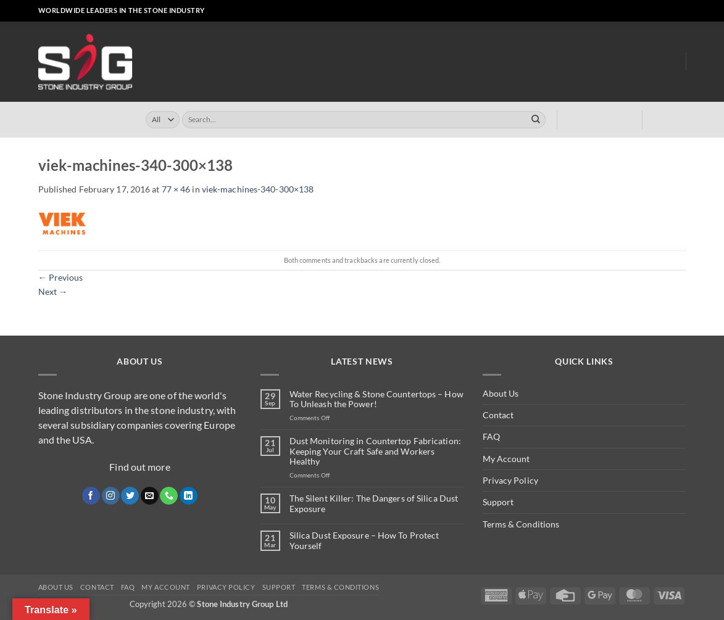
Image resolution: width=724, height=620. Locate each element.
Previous (60, 277)
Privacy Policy (510, 480)
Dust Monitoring (548, 62)
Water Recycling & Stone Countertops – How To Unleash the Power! (376, 399)
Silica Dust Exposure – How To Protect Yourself (364, 541)
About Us (622, 61)
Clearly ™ (478, 62)
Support (498, 502)
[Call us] (658, 11)
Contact (498, 415)
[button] (583, 11)
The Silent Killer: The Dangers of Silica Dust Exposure (374, 504)
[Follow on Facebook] (616, 11)
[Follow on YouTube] (680, 11)
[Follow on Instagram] (626, 11)
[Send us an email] (648, 11)
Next (53, 291)
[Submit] (535, 119)
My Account (506, 458)
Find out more (139, 467)
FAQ (491, 436)
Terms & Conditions (521, 524)
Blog (666, 62)
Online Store (301, 62)
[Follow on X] (638, 11)
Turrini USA (422, 62)
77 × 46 (176, 189)
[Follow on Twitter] (130, 496)
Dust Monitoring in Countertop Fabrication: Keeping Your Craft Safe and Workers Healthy (375, 451)
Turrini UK (364, 62)
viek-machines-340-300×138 (258, 189)
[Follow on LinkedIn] (670, 11)
